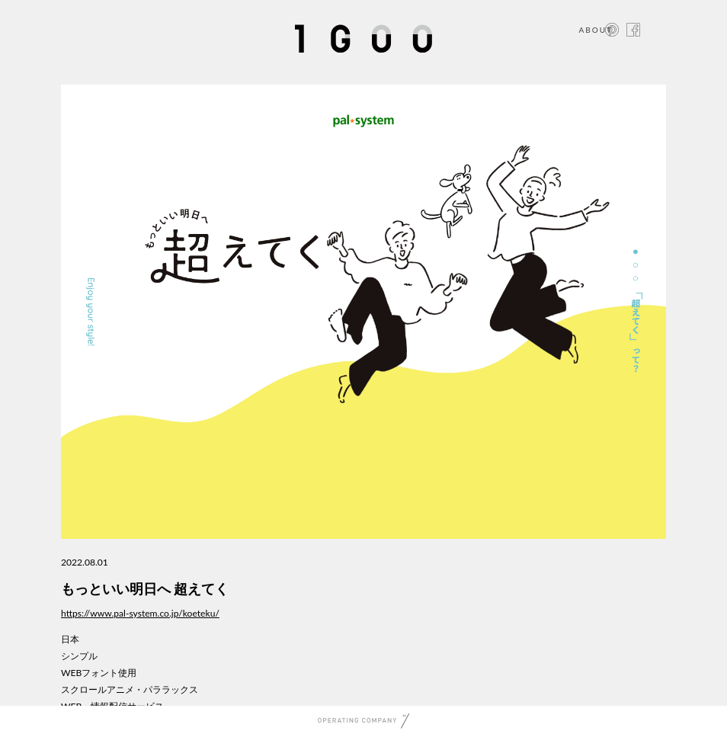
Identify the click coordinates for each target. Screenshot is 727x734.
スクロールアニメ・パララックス (129, 689)
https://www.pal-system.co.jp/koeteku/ (140, 613)
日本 (70, 639)
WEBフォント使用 (98, 672)
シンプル (79, 656)
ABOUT (595, 29)
